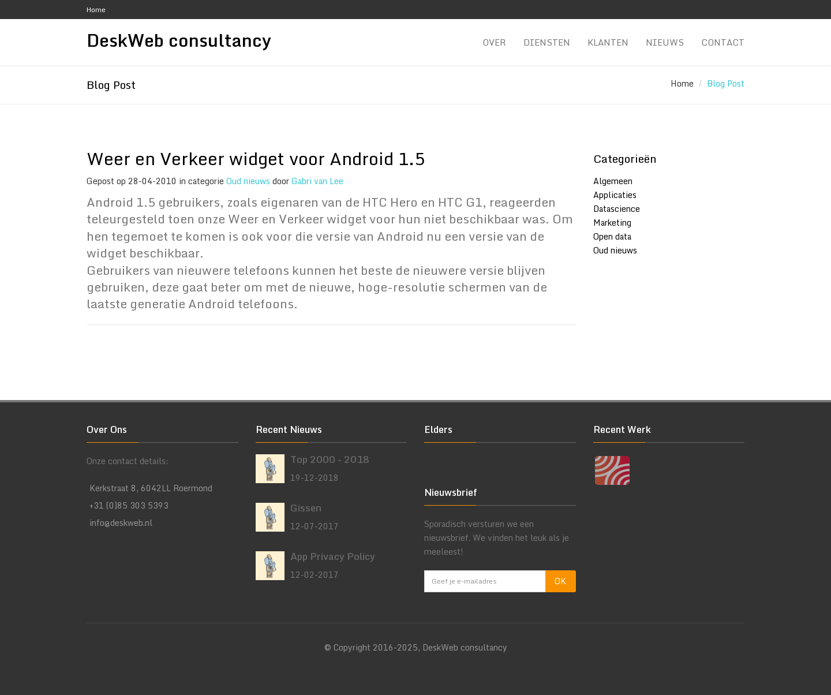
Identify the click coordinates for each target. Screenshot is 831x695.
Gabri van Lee (317, 181)
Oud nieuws (248, 181)
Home (96, 9)
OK (561, 581)
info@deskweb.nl (120, 522)
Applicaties (615, 194)
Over (494, 42)
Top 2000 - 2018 (329, 459)
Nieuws (665, 42)
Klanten (607, 42)
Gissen (305, 507)
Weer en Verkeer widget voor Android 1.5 (256, 158)
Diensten (546, 42)
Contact (722, 42)
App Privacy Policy (332, 556)
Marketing (612, 222)
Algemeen (612, 181)
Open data (612, 236)
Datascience (616, 208)
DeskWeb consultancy (179, 41)
